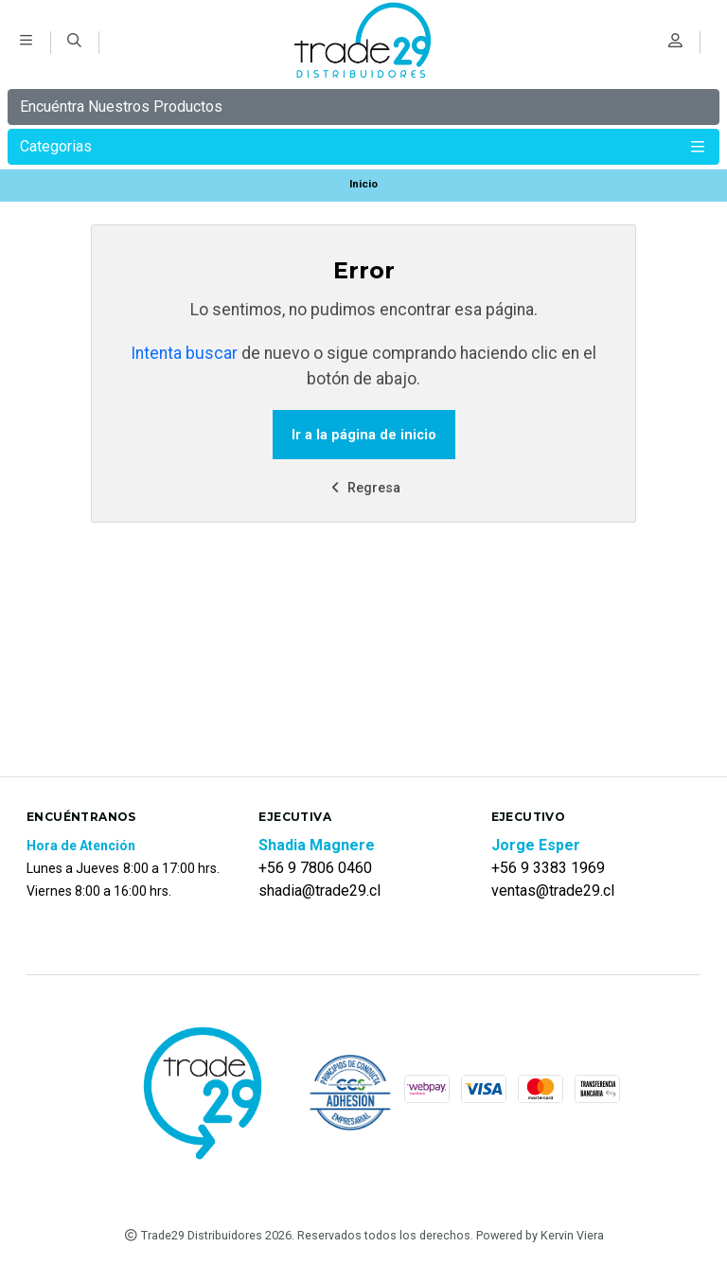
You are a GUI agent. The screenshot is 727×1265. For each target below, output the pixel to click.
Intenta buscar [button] (184, 353)
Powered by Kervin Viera (540, 1235)
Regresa (363, 488)
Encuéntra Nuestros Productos (121, 107)
